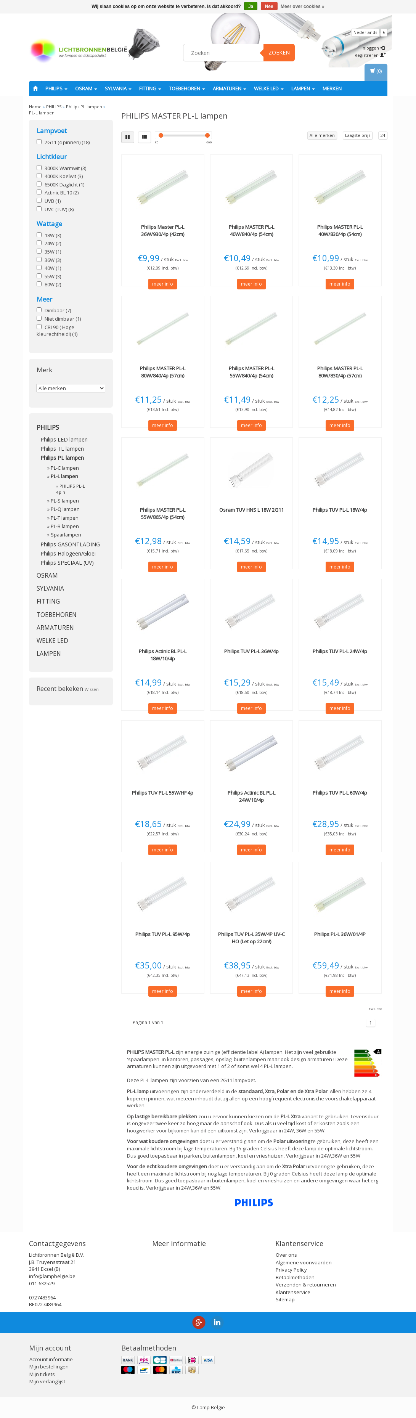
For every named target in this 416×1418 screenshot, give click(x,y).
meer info (162, 284)
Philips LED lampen (64, 439)
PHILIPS (56, 88)
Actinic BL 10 (62, 192)
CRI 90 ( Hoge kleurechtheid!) (57, 331)
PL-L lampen (42, 113)
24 (383, 135)
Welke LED (269, 88)
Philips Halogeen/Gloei (68, 553)
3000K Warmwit (65, 168)
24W (53, 243)
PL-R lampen (65, 526)
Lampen (303, 88)
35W (53, 251)
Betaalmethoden (295, 1277)
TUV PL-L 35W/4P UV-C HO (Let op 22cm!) (251, 937)
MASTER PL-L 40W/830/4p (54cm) (340, 230)
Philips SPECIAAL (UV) (67, 562)
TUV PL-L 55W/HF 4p (162, 792)
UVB (53, 201)
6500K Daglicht (64, 184)
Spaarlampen (66, 535)
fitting (150, 88)
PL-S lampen (65, 501)
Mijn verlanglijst (47, 1381)
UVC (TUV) (59, 209)
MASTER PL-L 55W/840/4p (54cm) (251, 372)
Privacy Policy (291, 1269)
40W (53, 268)
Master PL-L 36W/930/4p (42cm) (162, 230)
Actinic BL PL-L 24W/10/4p (251, 796)
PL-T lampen (65, 518)
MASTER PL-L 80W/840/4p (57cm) (162, 372)
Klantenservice (293, 1292)
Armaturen (229, 88)
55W (53, 276)
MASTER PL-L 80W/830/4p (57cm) (340, 372)
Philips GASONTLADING (70, 544)
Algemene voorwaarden (304, 1262)
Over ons (286, 1254)
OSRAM (86, 88)
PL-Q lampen (65, 509)
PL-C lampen (65, 468)
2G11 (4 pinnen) (67, 142)
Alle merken (322, 135)
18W (53, 235)
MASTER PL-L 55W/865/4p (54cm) (162, 513)
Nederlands (365, 32)
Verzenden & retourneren (306, 1284)
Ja (250, 6)
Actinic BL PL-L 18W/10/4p (162, 655)
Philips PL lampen (84, 106)
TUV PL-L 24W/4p (340, 651)
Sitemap (285, 1299)
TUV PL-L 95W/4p (162, 934)
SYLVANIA (118, 88)
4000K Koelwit (64, 176)
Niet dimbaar (63, 318)
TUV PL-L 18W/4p (340, 509)
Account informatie (51, 1359)
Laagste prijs (357, 135)
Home (35, 106)
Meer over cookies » (302, 6)
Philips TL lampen (62, 448)
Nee (269, 6)
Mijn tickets (42, 1374)
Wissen (92, 689)
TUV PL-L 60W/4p (340, 792)
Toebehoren (187, 88)
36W (53, 260)
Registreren (370, 55)
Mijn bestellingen (49, 1366)
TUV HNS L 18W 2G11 (251, 509)
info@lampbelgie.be (52, 1276)
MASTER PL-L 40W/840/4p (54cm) (251, 230)
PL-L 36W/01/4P (340, 934)
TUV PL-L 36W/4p (251, 651)
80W (53, 284)
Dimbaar (58, 310)
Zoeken (279, 52)
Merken (332, 88)
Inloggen (373, 48)
